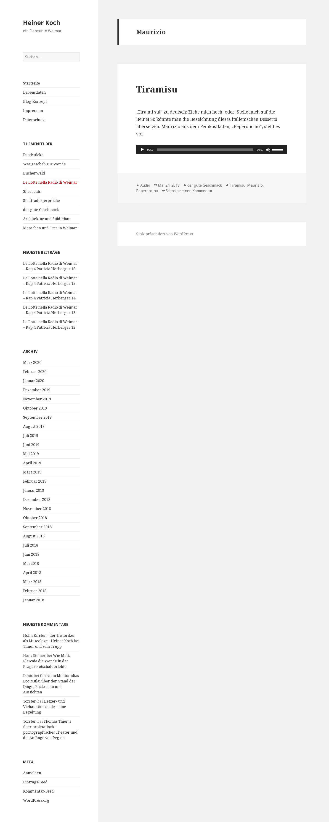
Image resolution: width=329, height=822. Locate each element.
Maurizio (255, 185)
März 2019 (32, 472)
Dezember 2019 (36, 389)
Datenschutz (34, 119)
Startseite (31, 83)
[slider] (205, 149)
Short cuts (32, 191)
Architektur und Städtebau (46, 218)
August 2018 (34, 536)
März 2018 (32, 581)
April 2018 (32, 572)
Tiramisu (157, 89)
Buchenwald (34, 173)
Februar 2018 (34, 590)
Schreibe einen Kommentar (189, 190)
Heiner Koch (41, 22)
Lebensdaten (34, 92)
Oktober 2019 (35, 408)
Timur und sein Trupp (42, 646)
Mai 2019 (31, 453)
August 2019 (34, 426)
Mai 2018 (31, 563)
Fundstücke (33, 154)
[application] (211, 149)
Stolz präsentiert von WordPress (164, 233)
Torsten (29, 701)
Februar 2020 (34, 371)
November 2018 (37, 508)
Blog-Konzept (35, 101)
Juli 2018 (30, 545)
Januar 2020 (33, 380)
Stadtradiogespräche (41, 200)
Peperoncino (147, 190)
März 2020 (32, 362)
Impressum (33, 110)
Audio (145, 185)
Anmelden (32, 772)
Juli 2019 (30, 435)
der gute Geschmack (41, 209)
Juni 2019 (31, 444)
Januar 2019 (33, 490)
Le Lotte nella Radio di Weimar (50, 182)
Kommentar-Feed (38, 791)
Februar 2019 (34, 481)
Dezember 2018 (36, 499)
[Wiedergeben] (142, 149)
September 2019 (37, 417)
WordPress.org (36, 800)
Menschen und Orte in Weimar (50, 227)
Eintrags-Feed (35, 782)
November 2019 (37, 399)
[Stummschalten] (268, 149)
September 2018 (37, 526)
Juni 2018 (31, 554)
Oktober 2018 (35, 517)
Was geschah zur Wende (44, 164)
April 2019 (32, 462)
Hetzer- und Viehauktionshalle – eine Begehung (44, 707)
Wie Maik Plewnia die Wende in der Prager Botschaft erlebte (46, 661)
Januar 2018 (33, 600)
